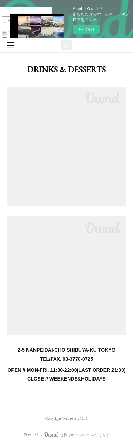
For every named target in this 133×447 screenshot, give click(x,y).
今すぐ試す (86, 29)
